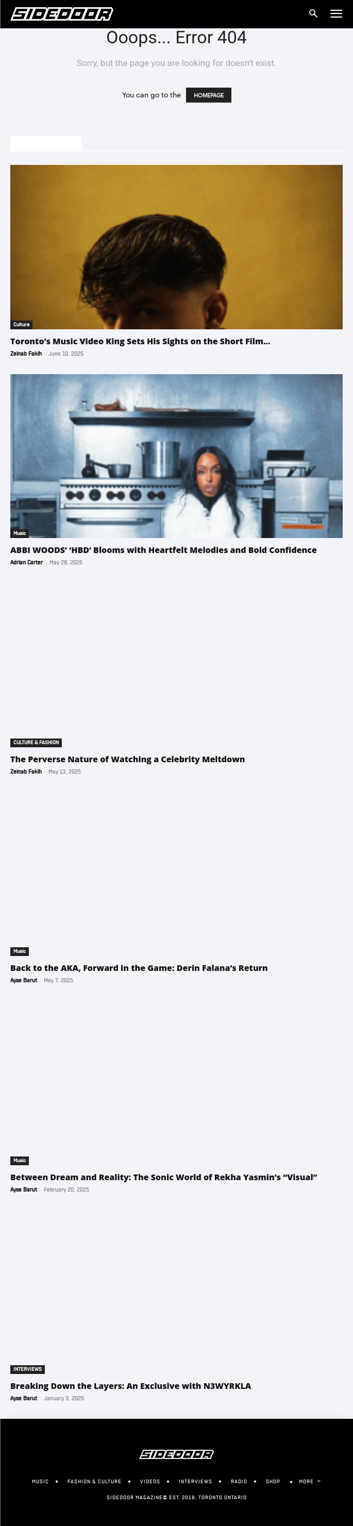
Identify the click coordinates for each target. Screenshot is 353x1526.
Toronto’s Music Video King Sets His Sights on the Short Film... (140, 341)
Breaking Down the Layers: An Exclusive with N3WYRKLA (130, 1385)
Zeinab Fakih (26, 354)
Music (19, 533)
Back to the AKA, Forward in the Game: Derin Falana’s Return (139, 968)
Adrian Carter (26, 562)
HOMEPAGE (209, 95)
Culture (21, 324)
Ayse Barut (23, 980)
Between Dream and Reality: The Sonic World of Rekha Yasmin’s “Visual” (163, 1177)
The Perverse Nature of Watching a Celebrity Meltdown (127, 759)
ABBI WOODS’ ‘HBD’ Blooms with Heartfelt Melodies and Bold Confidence (163, 550)
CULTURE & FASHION (36, 742)
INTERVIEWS (27, 1369)
